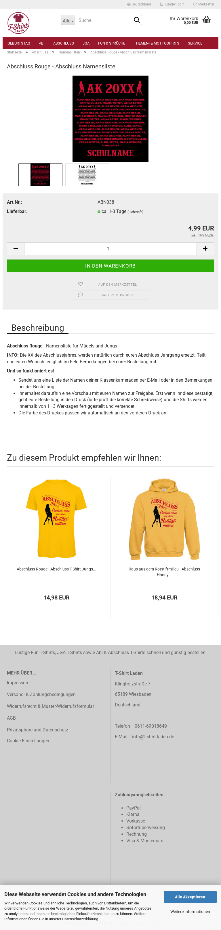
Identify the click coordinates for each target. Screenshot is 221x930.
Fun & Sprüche (111, 43)
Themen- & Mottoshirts (156, 43)
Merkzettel (203, 4)
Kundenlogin (172, 4)
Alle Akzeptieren (190, 897)
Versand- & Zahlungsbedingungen (41, 694)
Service (195, 43)
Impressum (18, 682)
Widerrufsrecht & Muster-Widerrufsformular (50, 706)
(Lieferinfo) (135, 212)
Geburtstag (18, 43)
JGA (86, 43)
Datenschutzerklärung (80, 919)
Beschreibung (37, 328)
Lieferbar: (17, 211)
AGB (11, 718)
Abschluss (63, 43)
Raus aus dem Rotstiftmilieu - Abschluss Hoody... (164, 572)
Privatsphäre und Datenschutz (37, 730)
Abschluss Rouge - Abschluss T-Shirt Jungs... (56, 569)
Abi (42, 43)
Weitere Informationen (190, 911)
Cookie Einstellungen (28, 740)
